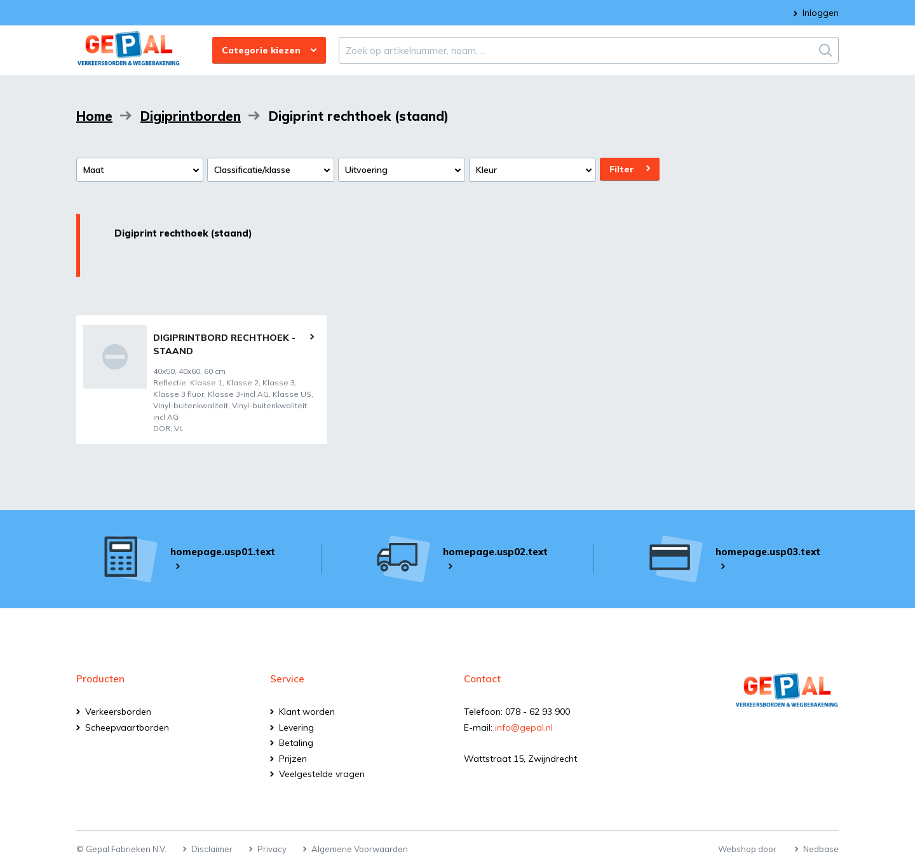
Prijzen (293, 758)
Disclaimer (212, 849)
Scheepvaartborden (127, 727)
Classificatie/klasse (252, 170)
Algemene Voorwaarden (359, 849)
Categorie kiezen (261, 50)
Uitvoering (366, 170)
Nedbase (821, 849)
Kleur (486, 170)
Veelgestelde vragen (322, 774)
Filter (621, 169)
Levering (296, 727)
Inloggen (821, 12)
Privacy (272, 849)
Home (94, 116)
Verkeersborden (118, 711)
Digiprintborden (190, 116)
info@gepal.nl (524, 727)
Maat (93, 170)
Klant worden (307, 711)
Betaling (296, 742)
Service (287, 679)
